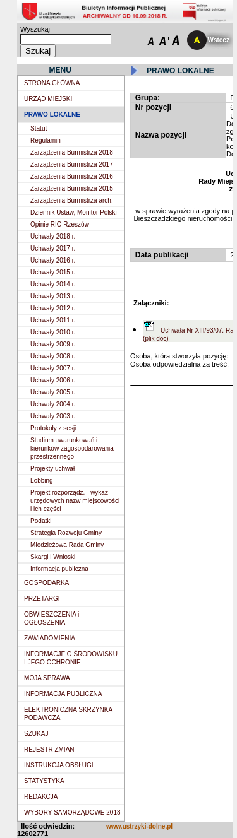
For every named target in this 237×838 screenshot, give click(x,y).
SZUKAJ (36, 733)
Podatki (40, 520)
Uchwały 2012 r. (52, 308)
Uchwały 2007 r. (52, 368)
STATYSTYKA (44, 780)
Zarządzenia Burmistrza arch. (71, 200)
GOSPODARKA (46, 582)
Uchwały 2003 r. (52, 416)
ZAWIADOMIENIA (49, 638)
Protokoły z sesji (53, 428)
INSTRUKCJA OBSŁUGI (58, 765)
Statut (38, 128)
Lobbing (41, 480)
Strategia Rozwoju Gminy (66, 532)
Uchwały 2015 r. (52, 272)
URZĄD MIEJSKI (48, 98)
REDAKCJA (41, 796)
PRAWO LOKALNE (52, 114)
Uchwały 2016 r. (52, 260)
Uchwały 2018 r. (52, 236)
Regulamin (45, 140)
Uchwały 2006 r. (52, 380)
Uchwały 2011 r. (52, 320)
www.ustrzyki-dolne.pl (139, 826)
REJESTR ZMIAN (49, 749)
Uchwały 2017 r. (52, 248)
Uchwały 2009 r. (52, 344)
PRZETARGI (41, 598)
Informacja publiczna (59, 568)
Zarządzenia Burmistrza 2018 (71, 152)
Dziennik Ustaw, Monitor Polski (73, 212)
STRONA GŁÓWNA (52, 83)
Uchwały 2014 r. (52, 284)
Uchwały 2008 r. (52, 356)
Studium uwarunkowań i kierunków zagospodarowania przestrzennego (72, 448)
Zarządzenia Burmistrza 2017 (71, 164)
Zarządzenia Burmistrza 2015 (71, 188)
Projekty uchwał (52, 468)
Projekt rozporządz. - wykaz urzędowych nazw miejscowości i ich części (74, 500)
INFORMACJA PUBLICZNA (63, 693)
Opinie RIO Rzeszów (59, 224)
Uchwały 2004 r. (52, 404)
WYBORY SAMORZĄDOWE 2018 (72, 812)
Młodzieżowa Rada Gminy (67, 544)
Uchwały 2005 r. (52, 392)
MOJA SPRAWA (47, 678)
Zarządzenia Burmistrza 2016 (71, 176)
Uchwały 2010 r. (52, 332)
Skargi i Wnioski (52, 556)
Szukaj (38, 51)
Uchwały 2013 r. (52, 296)
